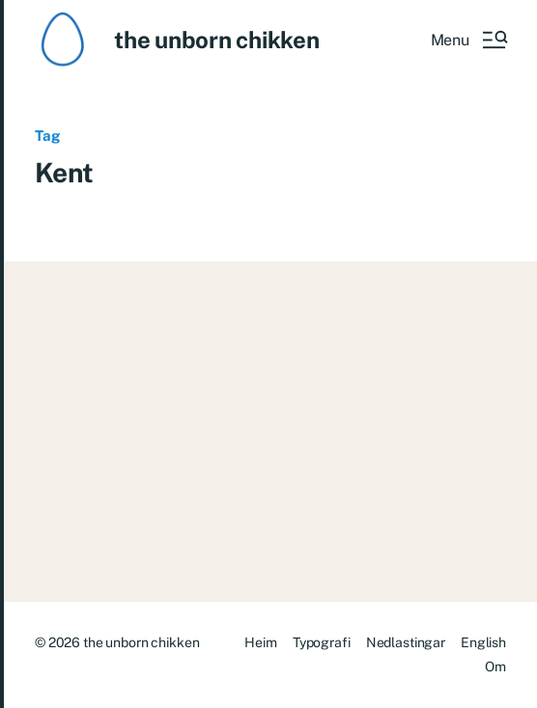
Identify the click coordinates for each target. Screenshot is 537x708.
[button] (468, 39)
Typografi (322, 642)
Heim (260, 642)
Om (495, 666)
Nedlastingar (405, 642)
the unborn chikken (217, 39)
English (483, 642)
